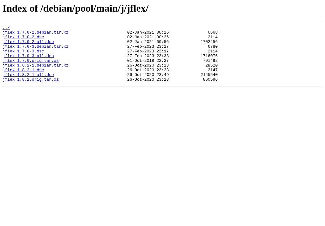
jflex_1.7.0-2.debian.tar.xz (36, 34)
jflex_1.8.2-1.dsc (23, 79)
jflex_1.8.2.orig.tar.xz (31, 90)
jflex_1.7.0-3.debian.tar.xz (36, 51)
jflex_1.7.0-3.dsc (23, 56)
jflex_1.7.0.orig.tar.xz (31, 68)
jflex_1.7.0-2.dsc (23, 39)
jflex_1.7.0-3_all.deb (28, 62)
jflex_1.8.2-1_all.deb (28, 85)
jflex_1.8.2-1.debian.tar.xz (36, 73)
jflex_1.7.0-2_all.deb (28, 45)
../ (6, 28)
